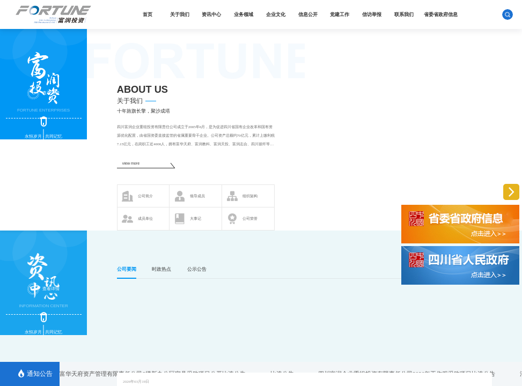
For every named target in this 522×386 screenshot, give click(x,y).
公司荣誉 (242, 218)
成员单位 (137, 218)
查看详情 (43, 93)
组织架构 (242, 196)
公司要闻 (126, 269)
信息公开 (308, 14)
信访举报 (371, 14)
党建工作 (339, 14)
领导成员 (189, 196)
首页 (147, 14)
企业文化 (275, 14)
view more (130, 163)
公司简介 (137, 196)
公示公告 (197, 269)
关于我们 (179, 14)
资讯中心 (211, 14)
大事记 (187, 218)
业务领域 (243, 14)
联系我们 (404, 14)
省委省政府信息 (441, 14)
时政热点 (161, 269)
